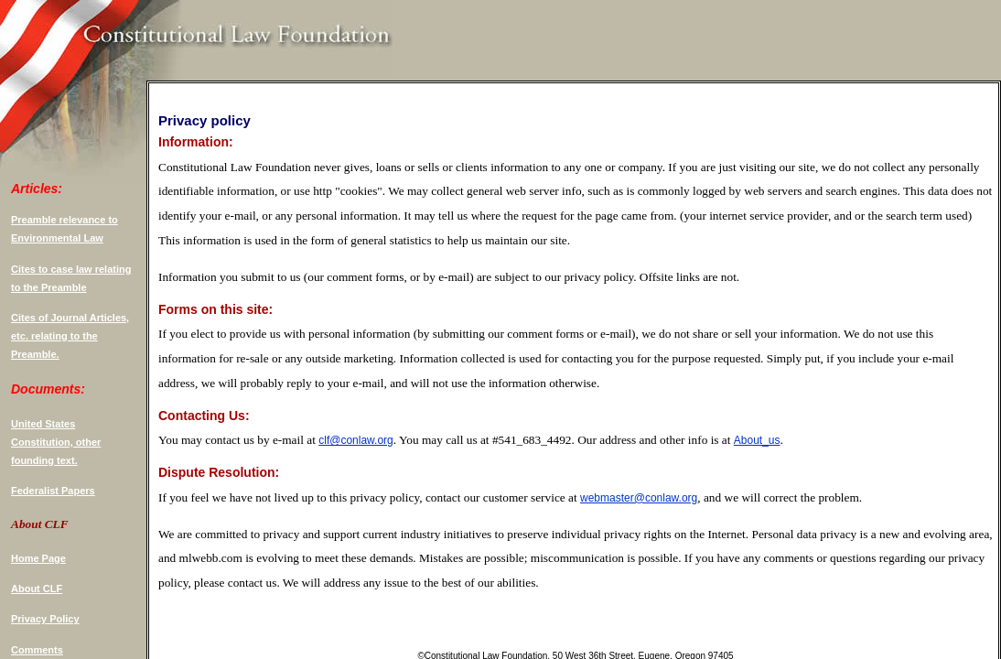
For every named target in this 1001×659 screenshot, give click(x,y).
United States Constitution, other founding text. (56, 442)
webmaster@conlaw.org (638, 498)
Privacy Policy (45, 618)
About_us (757, 440)
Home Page (38, 558)
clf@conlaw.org (355, 440)
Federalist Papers (53, 490)
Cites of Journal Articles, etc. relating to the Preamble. (70, 336)
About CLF (36, 588)
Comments (37, 649)
